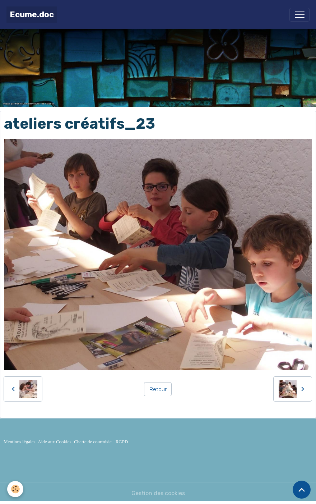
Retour (158, 389)
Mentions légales (19, 441)
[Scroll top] (302, 490)
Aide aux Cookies (54, 441)
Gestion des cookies (158, 493)
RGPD (122, 441)
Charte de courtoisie (93, 441)
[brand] (31, 14)
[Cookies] (15, 489)
